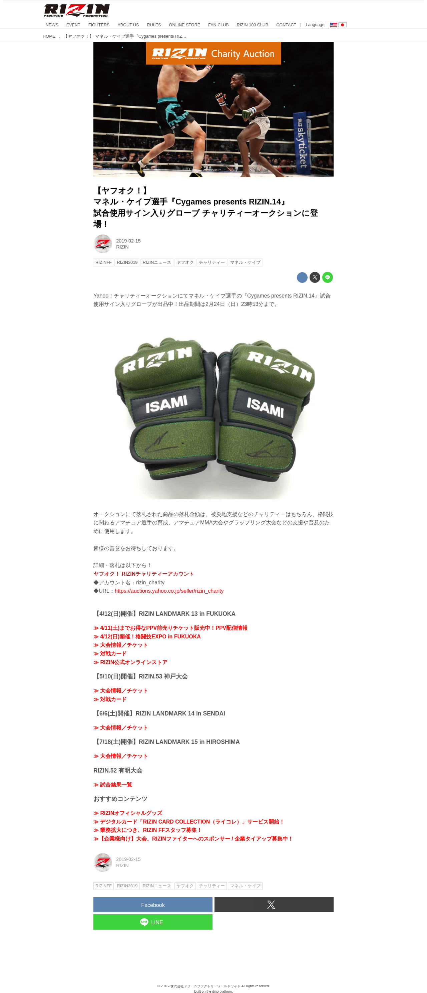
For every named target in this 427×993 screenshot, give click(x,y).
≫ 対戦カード (110, 653)
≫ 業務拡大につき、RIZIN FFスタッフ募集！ (147, 830)
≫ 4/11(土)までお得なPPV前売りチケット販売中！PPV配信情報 (170, 628)
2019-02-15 (128, 240)
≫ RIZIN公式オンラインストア (130, 662)
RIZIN (122, 247)
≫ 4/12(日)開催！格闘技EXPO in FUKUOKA (147, 636)
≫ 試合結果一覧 (112, 785)
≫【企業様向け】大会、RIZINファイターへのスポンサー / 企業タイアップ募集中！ (193, 839)
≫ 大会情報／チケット (120, 645)
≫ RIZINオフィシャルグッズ (127, 813)
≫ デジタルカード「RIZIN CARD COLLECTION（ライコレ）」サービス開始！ (189, 822)
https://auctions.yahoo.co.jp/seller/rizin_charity (169, 591)
